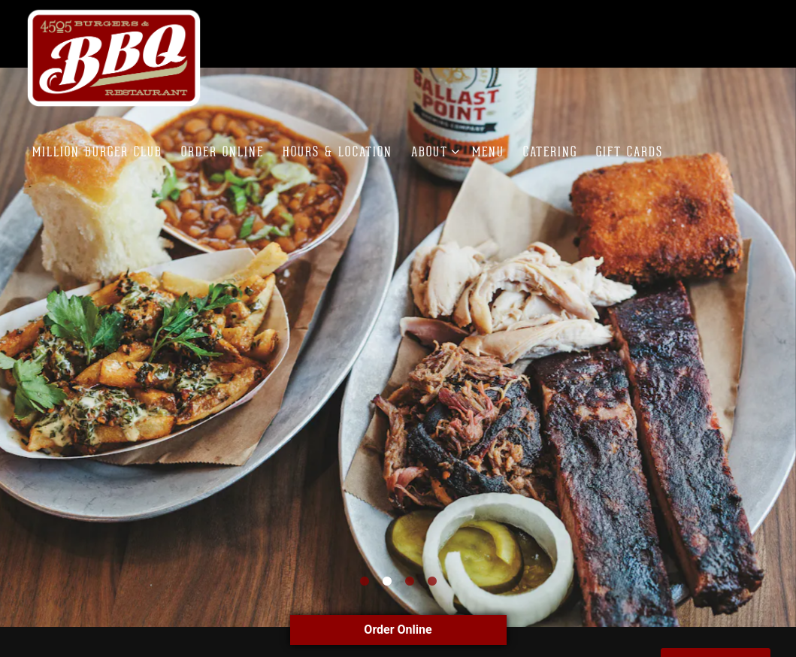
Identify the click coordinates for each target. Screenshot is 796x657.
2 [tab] (387, 569)
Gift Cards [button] (629, 152)
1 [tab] (364, 569)
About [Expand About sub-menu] (432, 150)
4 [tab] (432, 569)
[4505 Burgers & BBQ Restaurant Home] (115, 58)
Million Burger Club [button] (97, 152)
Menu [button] (488, 152)
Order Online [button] (222, 152)
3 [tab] (409, 569)
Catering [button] (550, 152)
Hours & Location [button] (337, 152)
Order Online (397, 629)
